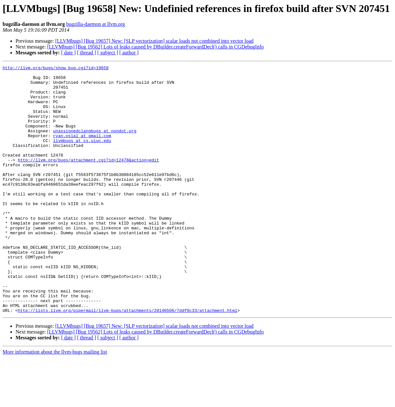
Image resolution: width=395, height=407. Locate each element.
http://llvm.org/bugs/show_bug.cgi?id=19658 (56, 69)
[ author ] (129, 52)
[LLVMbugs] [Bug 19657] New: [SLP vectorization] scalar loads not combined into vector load (154, 41)
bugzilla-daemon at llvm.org (95, 24)
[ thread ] (86, 52)
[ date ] (68, 52)
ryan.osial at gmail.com (82, 150)
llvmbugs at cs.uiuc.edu (82, 156)
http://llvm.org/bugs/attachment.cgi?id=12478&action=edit (88, 179)
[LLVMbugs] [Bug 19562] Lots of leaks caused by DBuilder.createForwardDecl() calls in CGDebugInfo (155, 47)
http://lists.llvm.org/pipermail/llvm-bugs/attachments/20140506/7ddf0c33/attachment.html (127, 360)
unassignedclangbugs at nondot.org (94, 144)
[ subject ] (107, 52)
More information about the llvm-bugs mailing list (55, 401)
